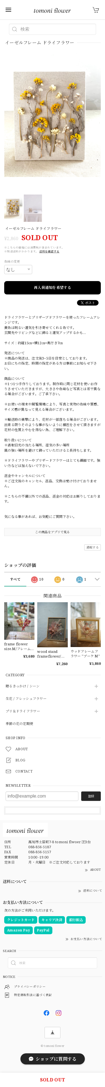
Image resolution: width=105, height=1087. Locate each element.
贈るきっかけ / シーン (22, 686)
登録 (91, 796)
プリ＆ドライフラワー (23, 711)
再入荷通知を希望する (52, 287)
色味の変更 (12, 261)
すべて (15, 579)
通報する (92, 547)
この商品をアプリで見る (52, 532)
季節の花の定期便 (19, 724)
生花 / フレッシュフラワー (26, 699)
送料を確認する (49, 251)
